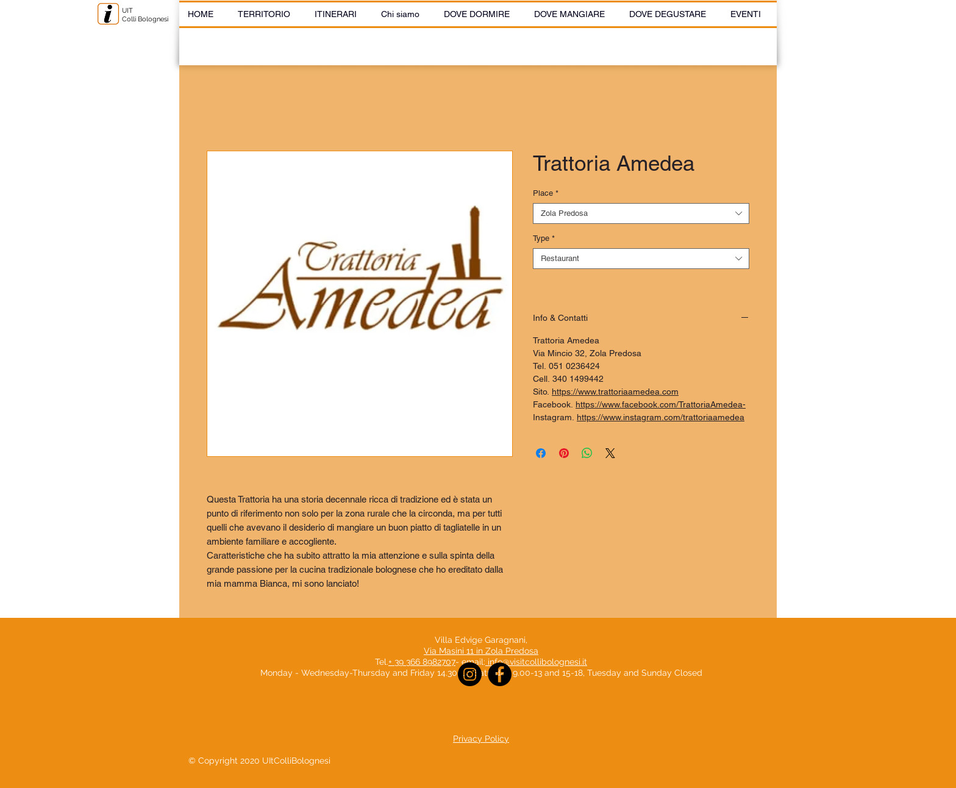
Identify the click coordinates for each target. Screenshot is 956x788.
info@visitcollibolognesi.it (537, 662)
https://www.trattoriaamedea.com (615, 391)
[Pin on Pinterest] (564, 453)
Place (545, 193)
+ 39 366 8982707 (421, 662)
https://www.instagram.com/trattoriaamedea (660, 417)
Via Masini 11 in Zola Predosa (481, 651)
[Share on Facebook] (540, 453)
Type (544, 238)
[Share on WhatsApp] (587, 453)
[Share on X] (610, 453)
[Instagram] (470, 674)
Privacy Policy (481, 738)
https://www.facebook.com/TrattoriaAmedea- (661, 404)
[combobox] (641, 213)
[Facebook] (500, 674)
